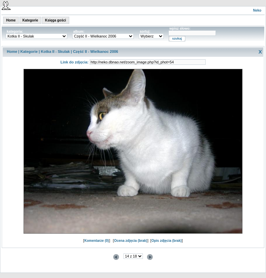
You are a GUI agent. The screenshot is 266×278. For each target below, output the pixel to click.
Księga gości (55, 20)
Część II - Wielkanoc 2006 (95, 51)
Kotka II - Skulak (55, 51)
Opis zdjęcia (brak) (166, 241)
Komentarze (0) (96, 241)
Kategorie (30, 20)
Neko (257, 10)
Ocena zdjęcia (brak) (130, 241)
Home (11, 20)
